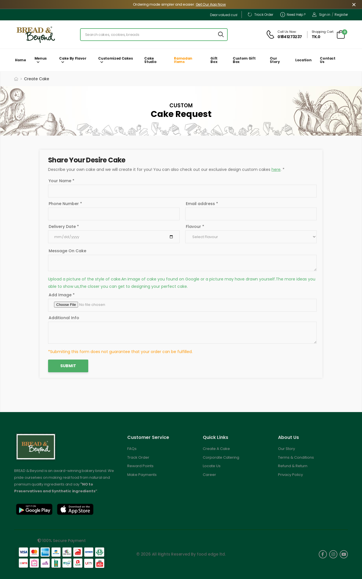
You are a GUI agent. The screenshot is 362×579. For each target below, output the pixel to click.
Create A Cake (216, 448)
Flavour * (195, 226)
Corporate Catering (221, 457)
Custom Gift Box (244, 60)
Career (209, 474)
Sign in (321, 14)
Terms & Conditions (296, 457)
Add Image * (62, 295)
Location (303, 60)
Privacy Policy (290, 474)
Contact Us (327, 60)
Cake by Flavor (72, 58)
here (276, 169)
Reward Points (140, 466)
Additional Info (64, 318)
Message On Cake (67, 251)
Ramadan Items (183, 60)
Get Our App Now (211, 4)
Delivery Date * (64, 226)
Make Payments (142, 474)
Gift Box (213, 60)
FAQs (132, 448)
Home (20, 60)
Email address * (202, 204)
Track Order (260, 14)
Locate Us (212, 466)
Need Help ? (293, 14)
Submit (68, 366)
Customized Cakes (115, 58)
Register (341, 14)
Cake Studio (150, 60)
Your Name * (61, 181)
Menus (41, 58)
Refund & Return (292, 466)
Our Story (275, 60)
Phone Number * (65, 204)
